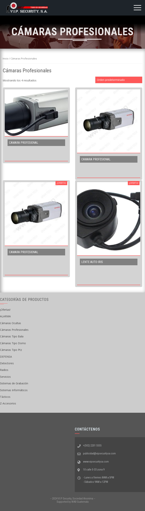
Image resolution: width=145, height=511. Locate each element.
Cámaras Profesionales (14, 330)
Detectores (7, 363)
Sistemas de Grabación (14, 383)
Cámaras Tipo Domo (13, 343)
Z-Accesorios (8, 403)
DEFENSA (6, 356)
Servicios (5, 376)
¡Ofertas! (5, 309)
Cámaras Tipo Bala (11, 336)
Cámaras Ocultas (10, 323)
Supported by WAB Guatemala (73, 501)
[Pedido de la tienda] (118, 79)
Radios (4, 370)
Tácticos (5, 397)
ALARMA (5, 316)
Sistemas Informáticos (14, 390)
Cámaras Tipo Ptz (11, 350)
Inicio (5, 58)
